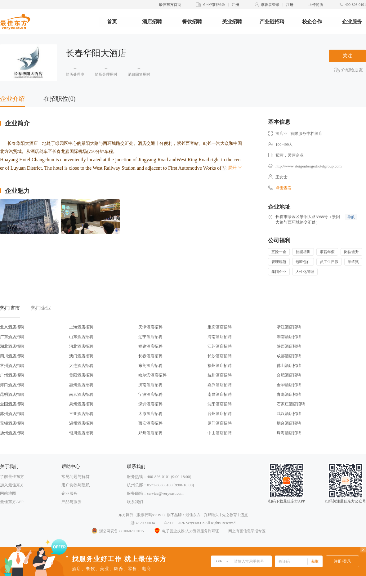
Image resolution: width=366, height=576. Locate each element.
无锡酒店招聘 (12, 423)
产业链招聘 (272, 21)
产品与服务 (71, 501)
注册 (235, 4)
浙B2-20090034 (143, 523)
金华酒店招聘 (289, 384)
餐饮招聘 (192, 21)
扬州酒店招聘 (12, 433)
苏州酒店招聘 (12, 413)
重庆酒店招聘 (220, 327)
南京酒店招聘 (81, 394)
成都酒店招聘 (289, 356)
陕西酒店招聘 (289, 346)
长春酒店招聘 (150, 356)
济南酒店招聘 (150, 384)
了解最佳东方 (12, 476)
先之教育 (229, 515)
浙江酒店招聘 (289, 327)
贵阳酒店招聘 (81, 375)
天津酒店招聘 (150, 327)
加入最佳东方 (12, 485)
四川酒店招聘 (12, 356)
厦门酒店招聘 (220, 423)
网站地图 (8, 493)
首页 (112, 21)
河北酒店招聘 (81, 346)
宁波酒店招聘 (150, 394)
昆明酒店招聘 (12, 394)
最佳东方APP (12, 501)
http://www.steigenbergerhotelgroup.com (308, 166)
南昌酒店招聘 (220, 394)
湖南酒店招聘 (289, 336)
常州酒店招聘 (12, 365)
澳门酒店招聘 (81, 356)
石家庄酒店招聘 (291, 404)
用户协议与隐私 (75, 485)
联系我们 (135, 501)
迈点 (244, 515)
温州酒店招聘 (81, 423)
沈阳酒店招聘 (220, 404)
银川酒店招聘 (81, 433)
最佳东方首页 (170, 4)
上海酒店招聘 (81, 327)
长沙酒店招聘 (220, 356)
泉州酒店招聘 (81, 404)
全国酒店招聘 (12, 404)
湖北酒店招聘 (12, 346)
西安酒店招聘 (150, 423)
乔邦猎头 (211, 515)
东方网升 (125, 515)
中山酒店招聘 (220, 433)
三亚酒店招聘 (81, 413)
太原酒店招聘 (150, 413)
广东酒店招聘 (12, 336)
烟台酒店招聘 (289, 423)
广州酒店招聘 (12, 375)
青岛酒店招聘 (289, 394)
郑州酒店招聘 (150, 433)
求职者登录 (270, 4)
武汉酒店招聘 (289, 413)
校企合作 (312, 21)
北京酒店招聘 (12, 327)
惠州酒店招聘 (81, 384)
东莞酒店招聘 (150, 365)
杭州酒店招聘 (220, 375)
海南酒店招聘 (220, 336)
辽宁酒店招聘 (150, 336)
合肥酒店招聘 (289, 375)
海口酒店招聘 (12, 384)
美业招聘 (232, 21)
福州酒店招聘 (220, 365)
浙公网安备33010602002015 (117, 531)
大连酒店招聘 (81, 365)
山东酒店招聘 (81, 336)
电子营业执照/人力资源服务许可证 (186, 531)
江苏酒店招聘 (220, 346)
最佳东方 (192, 515)
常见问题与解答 (75, 476)
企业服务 (352, 21)
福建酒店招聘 (150, 346)
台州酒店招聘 (220, 413)
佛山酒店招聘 (289, 365)
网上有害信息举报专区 (247, 531)
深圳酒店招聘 (150, 404)
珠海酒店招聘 (289, 433)
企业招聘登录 (214, 4)
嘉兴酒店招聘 (220, 384)
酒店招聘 (152, 21)
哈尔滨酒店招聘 (152, 375)
